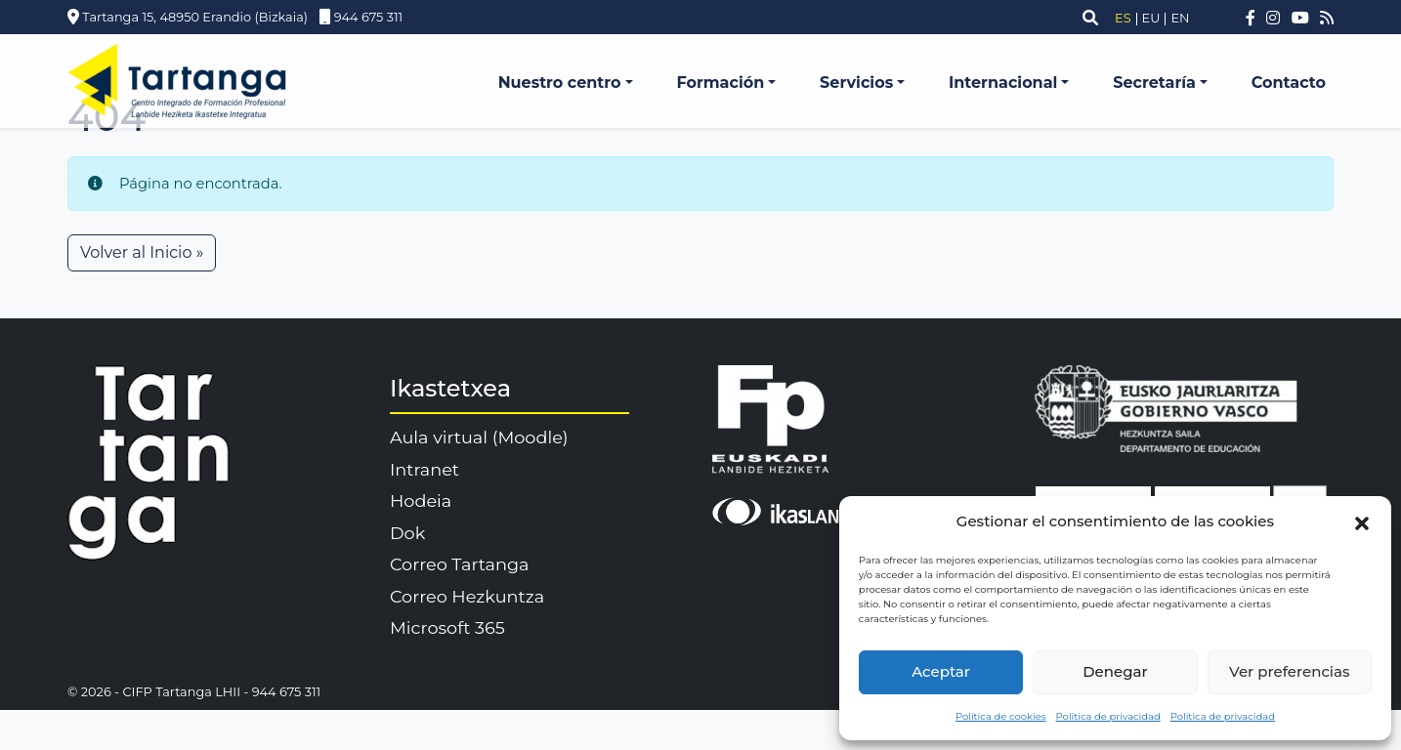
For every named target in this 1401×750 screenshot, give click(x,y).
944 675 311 (357, 17)
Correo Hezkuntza (467, 596)
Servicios (856, 82)
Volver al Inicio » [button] (141, 252)
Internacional (1003, 82)
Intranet (424, 469)
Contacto (1289, 82)
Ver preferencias (1289, 671)
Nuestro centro (559, 82)
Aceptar (941, 671)
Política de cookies (1000, 716)
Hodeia (420, 500)
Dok (407, 532)
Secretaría (1154, 82)
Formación (720, 82)
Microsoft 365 (447, 627)
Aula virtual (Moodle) (479, 437)
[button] (1362, 522)
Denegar (1115, 671)
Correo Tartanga (459, 564)
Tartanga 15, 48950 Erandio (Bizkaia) (187, 17)
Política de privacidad (1108, 716)
